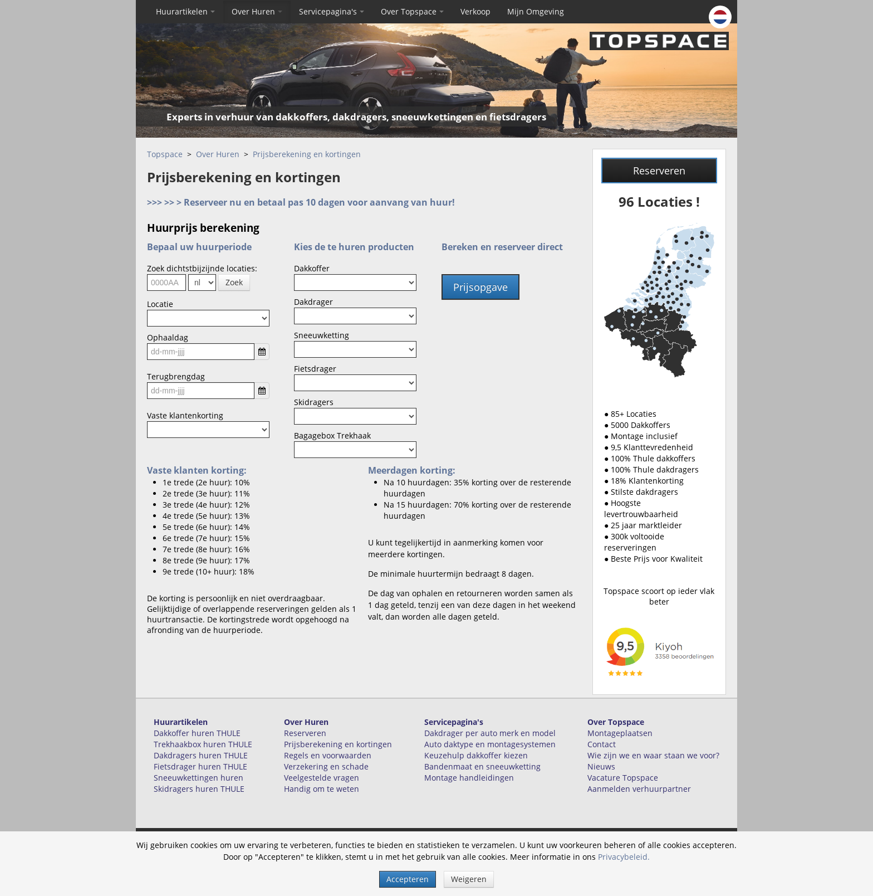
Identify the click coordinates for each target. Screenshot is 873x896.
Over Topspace (412, 11)
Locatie (160, 304)
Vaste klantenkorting (185, 415)
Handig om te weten (321, 788)
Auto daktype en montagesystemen (490, 744)
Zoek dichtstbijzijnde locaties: (202, 268)
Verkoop (475, 11)
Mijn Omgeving (535, 11)
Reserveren (659, 170)
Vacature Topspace (622, 777)
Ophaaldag (167, 337)
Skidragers (313, 402)
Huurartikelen (185, 11)
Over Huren (257, 11)
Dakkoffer (312, 268)
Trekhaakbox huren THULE (203, 744)
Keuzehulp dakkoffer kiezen (476, 755)
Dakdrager (313, 301)
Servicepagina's (331, 11)
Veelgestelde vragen (321, 777)
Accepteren (407, 879)
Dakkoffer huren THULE (197, 733)
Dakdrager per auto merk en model (490, 733)
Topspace (165, 154)
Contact (601, 744)
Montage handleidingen (469, 777)
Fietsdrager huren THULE (200, 766)
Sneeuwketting (321, 335)
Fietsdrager (315, 368)
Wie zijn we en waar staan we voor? (653, 755)
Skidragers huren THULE (199, 788)
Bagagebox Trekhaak (332, 435)
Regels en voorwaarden (327, 755)
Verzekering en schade (326, 766)
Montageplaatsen (620, 733)
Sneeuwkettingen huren (198, 777)
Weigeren (469, 879)
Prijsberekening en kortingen (307, 154)
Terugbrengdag (176, 376)
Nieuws (601, 766)
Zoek (234, 282)
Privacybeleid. (624, 856)
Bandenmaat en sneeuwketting (482, 766)
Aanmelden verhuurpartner (639, 788)
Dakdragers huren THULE (201, 755)
